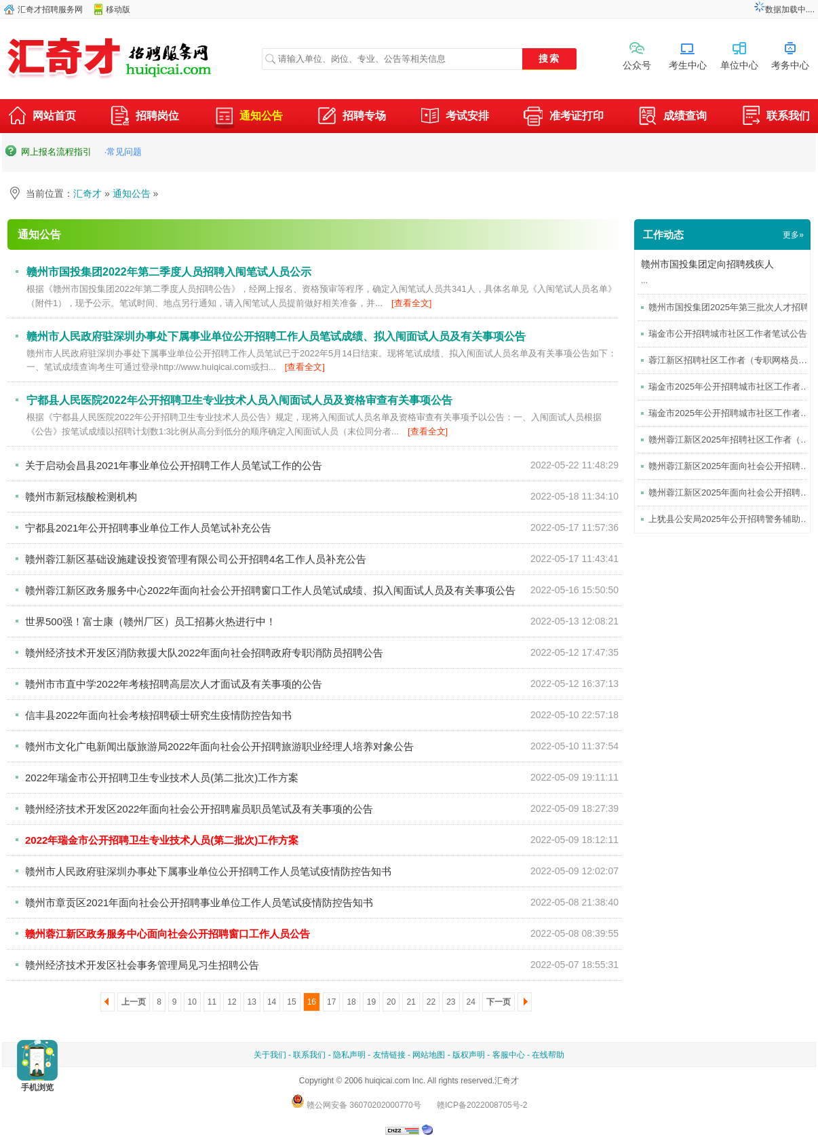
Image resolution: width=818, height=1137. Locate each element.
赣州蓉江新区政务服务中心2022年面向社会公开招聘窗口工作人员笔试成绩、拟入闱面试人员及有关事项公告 (270, 590)
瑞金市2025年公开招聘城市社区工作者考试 (733, 413)
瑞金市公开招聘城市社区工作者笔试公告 (727, 334)
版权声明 (468, 1055)
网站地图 (428, 1055)
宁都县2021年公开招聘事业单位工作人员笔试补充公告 (148, 528)
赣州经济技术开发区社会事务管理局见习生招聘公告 (142, 965)
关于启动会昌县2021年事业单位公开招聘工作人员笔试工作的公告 (173, 465)
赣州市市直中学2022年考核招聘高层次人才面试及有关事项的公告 (173, 684)
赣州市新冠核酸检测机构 (81, 496)
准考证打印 (564, 117)
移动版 (118, 9)
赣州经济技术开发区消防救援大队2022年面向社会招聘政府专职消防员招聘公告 (204, 652)
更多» (793, 235)
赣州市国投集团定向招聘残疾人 (707, 264)
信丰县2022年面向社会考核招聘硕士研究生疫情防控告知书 (158, 715)
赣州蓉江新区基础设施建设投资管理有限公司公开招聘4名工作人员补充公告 (195, 559)
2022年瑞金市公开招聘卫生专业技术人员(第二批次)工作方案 (161, 777)
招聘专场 (351, 117)
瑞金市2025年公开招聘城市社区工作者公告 (733, 386)
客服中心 (508, 1055)
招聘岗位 (144, 117)
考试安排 (454, 117)
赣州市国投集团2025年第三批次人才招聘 (728, 307)
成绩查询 (672, 117)
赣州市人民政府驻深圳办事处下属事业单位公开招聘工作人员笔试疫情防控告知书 (208, 871)
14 (271, 1002)
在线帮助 (548, 1055)
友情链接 (389, 1055)
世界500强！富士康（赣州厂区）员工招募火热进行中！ (150, 621)
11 (212, 1002)
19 (371, 1002)
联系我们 (775, 117)
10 (192, 1002)
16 (311, 1002)
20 (391, 1002)
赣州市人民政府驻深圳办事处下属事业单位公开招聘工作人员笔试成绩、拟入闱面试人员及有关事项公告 (276, 336)
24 (471, 1002)
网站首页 (41, 117)
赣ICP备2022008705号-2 (482, 1105)
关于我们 (270, 1055)
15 (291, 1002)
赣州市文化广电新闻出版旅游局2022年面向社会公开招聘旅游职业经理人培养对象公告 (219, 746)
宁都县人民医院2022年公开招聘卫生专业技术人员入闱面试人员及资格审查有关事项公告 (239, 400)
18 (351, 1002)
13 (252, 1002)
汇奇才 (87, 193)
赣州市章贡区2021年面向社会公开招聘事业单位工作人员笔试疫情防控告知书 (199, 902)
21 (410, 1002)
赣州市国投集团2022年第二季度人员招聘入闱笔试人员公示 (168, 272)
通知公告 (248, 116)
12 (231, 1002)
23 (450, 1002)
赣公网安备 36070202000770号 (356, 1105)
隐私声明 (349, 1055)
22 (431, 1002)
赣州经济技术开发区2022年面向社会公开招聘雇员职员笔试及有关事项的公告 (199, 809)
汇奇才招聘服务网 (50, 9)
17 (331, 1002)
